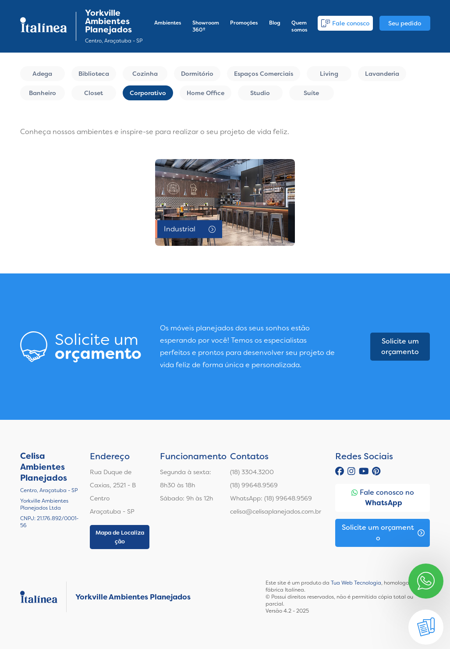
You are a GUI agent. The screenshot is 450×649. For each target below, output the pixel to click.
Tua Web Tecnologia (356, 582)
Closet (93, 93)
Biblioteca (93, 74)
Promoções (244, 22)
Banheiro (42, 93)
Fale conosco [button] (345, 23)
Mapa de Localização (120, 537)
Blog (274, 22)
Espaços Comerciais (263, 74)
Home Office (205, 93)
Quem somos (299, 26)
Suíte (311, 93)
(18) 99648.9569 (254, 485)
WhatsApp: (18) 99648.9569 (271, 498)
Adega (42, 74)
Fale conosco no (382, 498)
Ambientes (167, 22)
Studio (260, 93)
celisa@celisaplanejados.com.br (275, 511)
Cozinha (145, 74)
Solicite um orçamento (400, 346)
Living (329, 74)
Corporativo (148, 93)
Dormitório (197, 74)
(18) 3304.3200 (252, 472)
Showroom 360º (205, 26)
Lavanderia (382, 74)
